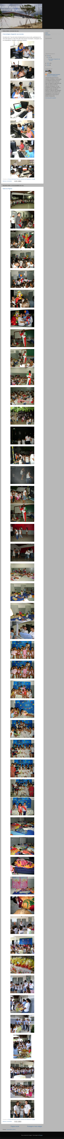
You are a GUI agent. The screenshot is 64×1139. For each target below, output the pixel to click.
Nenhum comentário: (7, 181)
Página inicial (15, 1126)
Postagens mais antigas (34, 1126)
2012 (48, 55)
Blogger (41, 1135)
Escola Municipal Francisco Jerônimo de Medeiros (53, 75)
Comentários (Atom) (11, 1129)
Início (46, 33)
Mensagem (47, 34)
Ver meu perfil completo (50, 97)
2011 (48, 63)
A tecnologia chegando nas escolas (13, 34)
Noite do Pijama (7, 188)
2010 (48, 65)
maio (49, 57)
